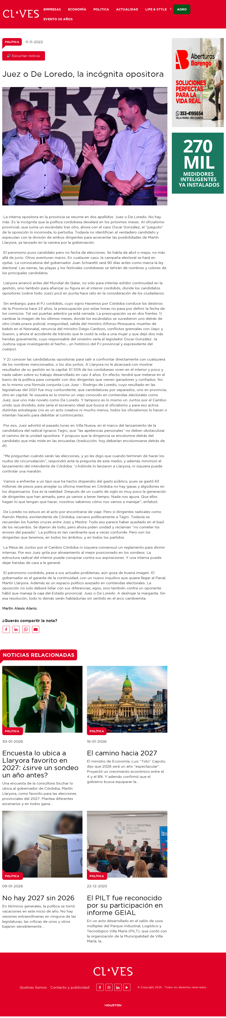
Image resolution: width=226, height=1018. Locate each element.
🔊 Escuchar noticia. (24, 57)
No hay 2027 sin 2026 (38, 899)
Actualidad (127, 9)
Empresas (52, 9)
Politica (101, 9)
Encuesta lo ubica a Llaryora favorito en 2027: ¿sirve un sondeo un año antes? (40, 765)
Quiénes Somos (33, 989)
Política (12, 43)
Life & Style (158, 9)
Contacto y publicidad (69, 989)
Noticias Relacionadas (38, 656)
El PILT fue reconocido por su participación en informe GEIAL (125, 907)
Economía (77, 9)
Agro (182, 9)
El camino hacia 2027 (122, 754)
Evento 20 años (58, 19)
